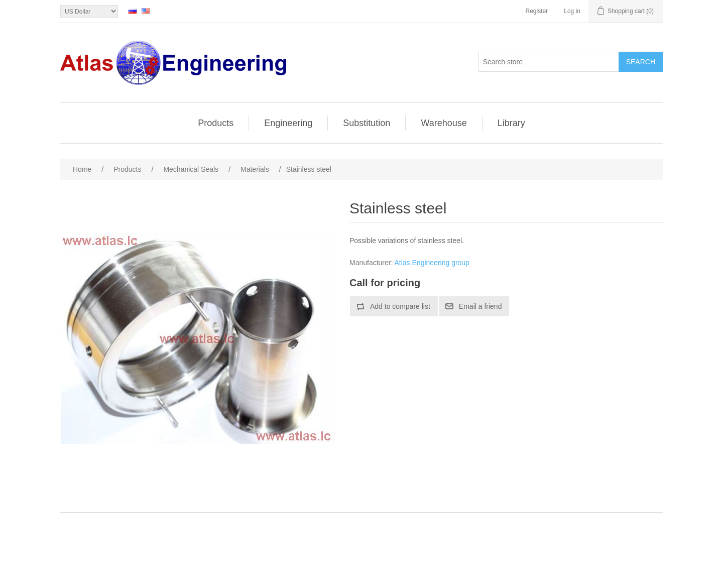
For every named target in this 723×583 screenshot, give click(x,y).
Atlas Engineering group (432, 263)
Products (215, 123)
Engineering (288, 123)
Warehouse (443, 123)
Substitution (366, 123)
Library (511, 123)
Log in (572, 11)
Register (537, 11)
